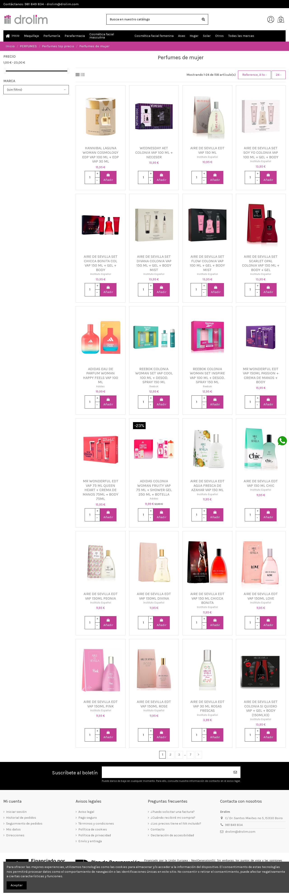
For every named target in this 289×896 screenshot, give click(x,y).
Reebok (153, 386)
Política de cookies (92, 829)
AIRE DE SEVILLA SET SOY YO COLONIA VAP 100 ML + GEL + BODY (260, 152)
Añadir (108, 177)
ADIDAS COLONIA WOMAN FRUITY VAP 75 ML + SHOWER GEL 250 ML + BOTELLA (154, 487)
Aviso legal (86, 812)
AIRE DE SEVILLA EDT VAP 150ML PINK (101, 704)
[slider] (5, 71)
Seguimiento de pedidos (24, 823)
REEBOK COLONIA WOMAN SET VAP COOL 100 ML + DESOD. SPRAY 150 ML (154, 375)
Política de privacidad (94, 835)
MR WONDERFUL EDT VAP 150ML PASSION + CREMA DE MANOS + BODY (261, 375)
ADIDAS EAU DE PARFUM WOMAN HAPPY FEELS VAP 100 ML (100, 375)
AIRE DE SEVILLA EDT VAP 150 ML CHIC (261, 483)
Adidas (100, 386)
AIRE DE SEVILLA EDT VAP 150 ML (207, 150)
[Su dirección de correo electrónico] (166, 772)
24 (278, 75)
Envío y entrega (90, 841)
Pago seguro (87, 818)
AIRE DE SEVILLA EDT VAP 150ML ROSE (154, 704)
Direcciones (15, 835)
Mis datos (13, 829)
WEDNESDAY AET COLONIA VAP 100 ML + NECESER (154, 152)
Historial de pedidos (21, 818)
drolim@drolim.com (240, 832)
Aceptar (17, 885)
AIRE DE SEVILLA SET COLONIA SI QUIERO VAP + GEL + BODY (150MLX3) (260, 708)
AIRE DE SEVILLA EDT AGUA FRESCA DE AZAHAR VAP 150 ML (207, 485)
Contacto (158, 829)
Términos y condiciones (96, 823)
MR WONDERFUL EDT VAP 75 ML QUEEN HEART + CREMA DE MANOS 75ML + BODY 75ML (100, 490)
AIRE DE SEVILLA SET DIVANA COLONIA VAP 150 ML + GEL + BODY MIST (153, 263)
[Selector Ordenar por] (254, 75)
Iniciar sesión (16, 812)
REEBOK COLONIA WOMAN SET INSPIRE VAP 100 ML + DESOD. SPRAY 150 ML (207, 375)
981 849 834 (234, 825)
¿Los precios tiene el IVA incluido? (176, 823)
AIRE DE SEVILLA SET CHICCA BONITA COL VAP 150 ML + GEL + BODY (100, 263)
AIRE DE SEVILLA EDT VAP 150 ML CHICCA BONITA (207, 598)
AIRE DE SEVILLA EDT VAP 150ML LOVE (261, 596)
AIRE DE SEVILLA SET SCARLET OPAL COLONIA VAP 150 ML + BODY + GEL (260, 263)
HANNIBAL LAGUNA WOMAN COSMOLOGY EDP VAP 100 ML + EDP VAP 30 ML (100, 154)
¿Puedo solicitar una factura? (173, 812)
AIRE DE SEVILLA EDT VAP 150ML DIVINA (154, 596)
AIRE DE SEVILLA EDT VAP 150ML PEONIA (101, 596)
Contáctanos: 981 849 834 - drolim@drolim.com (41, 4)
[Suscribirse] (235, 772)
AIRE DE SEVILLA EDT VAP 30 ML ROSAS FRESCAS (207, 706)
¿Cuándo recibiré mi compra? (173, 818)
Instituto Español (207, 156)
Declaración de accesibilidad (172, 835)
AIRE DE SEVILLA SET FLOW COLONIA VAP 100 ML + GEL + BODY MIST (207, 263)
